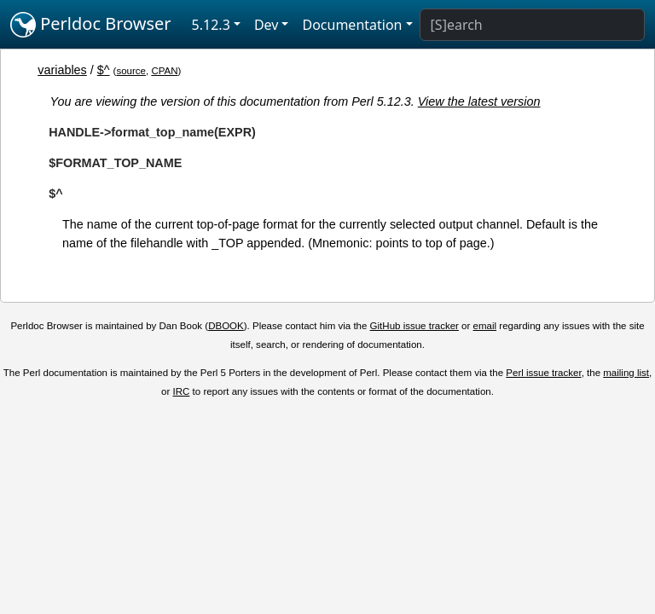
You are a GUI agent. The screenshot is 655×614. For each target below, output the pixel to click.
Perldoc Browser (90, 25)
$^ (103, 70)
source (131, 71)
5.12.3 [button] (211, 24)
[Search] (532, 25)
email (485, 326)
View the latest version (479, 101)
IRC (181, 391)
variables (62, 70)
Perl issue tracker (543, 373)
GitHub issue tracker (414, 326)
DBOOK (226, 326)
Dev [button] (266, 24)
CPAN (164, 71)
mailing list (626, 373)
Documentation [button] (352, 24)
